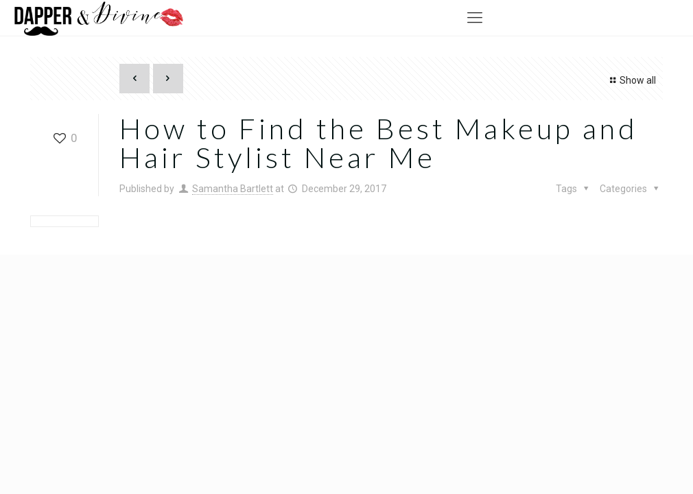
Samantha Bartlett (232, 188)
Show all (631, 80)
